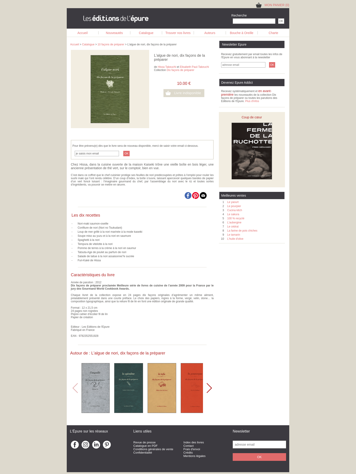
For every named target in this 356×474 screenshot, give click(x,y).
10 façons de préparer (111, 44)
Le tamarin (233, 234)
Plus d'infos (252, 101)
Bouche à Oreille (241, 33)
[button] (209, 388)
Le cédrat (233, 226)
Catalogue (146, 33)
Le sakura (233, 214)
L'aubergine (234, 222)
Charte (273, 33)
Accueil (82, 33)
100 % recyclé (235, 218)
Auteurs (209, 33)
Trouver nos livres (178, 33)
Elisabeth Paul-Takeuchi (194, 66)
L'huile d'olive (235, 238)
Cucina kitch (234, 210)
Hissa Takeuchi (167, 66)
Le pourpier (234, 206)
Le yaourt (233, 202)
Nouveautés (114, 33)
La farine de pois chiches (242, 230)
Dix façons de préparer (180, 70)
